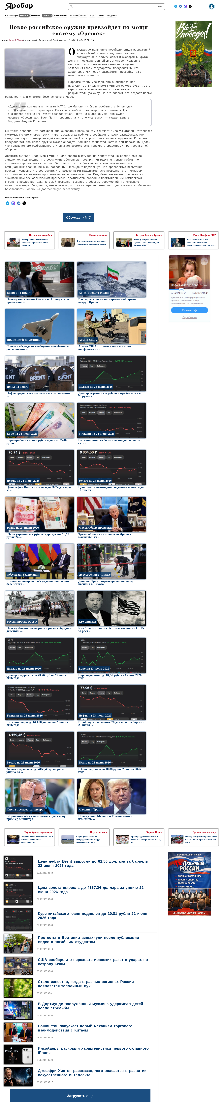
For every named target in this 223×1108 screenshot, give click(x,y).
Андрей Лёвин (16, 40)
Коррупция (112, 15)
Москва (83, 15)
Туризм (100, 15)
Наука (92, 15)
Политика (47, 15)
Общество (35, 15)
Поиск (159, 7)
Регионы (74, 15)
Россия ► (24, 15)
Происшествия (60, 15)
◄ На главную (11, 15)
